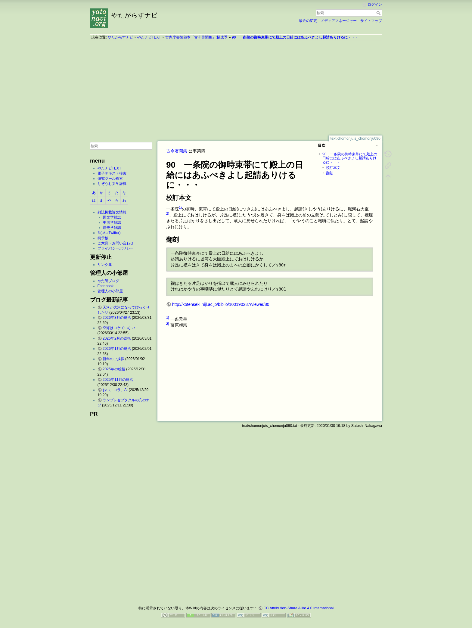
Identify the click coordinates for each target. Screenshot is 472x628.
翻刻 (329, 173)
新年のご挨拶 (113, 359)
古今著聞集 (176, 150)
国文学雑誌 (112, 217)
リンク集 (105, 265)
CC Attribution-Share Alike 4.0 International (298, 608)
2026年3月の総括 (117, 318)
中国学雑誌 (112, 222)
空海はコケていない (119, 328)
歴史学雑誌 (112, 227)
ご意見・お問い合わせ (116, 243)
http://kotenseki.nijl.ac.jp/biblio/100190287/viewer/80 (220, 304)
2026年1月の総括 (117, 349)
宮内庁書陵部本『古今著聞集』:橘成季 (196, 37)
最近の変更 (308, 21)
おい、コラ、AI (115, 390)
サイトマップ (371, 21)
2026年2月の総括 (117, 338)
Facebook (106, 286)
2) (167, 213)
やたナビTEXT (149, 37)
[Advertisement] (236, 88)
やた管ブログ (108, 281)
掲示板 (103, 238)
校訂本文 (333, 168)
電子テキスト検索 (112, 173)
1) (180, 207)
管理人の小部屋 (110, 291)
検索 (379, 13)
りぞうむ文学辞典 (112, 184)
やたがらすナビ (120, 37)
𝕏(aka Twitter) (109, 233)
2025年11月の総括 (118, 380)
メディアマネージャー (339, 21)
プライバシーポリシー (116, 248)
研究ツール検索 (110, 178)
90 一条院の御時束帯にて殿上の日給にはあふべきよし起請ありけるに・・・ (295, 37)
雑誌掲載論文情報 (112, 212)
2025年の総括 (114, 369)
